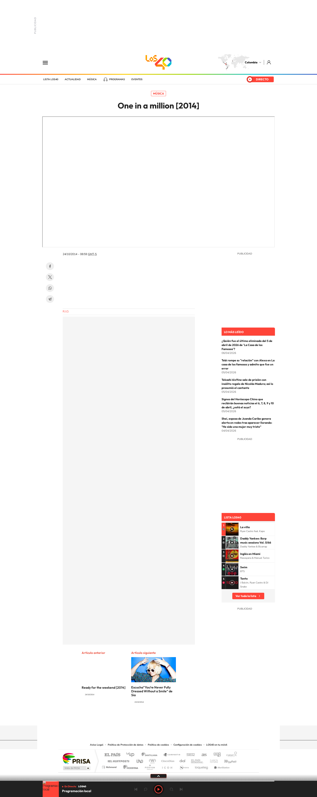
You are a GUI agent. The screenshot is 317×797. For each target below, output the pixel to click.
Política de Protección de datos (125, 744)
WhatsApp (50, 288)
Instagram (150, 717)
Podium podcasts (150, 766)
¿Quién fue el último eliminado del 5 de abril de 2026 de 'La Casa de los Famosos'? (247, 345)
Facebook (50, 266)
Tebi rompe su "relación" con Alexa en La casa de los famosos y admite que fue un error (248, 364)
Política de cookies (158, 744)
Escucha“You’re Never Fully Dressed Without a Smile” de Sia (151, 691)
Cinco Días (167, 760)
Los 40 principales (131, 755)
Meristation (221, 766)
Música (92, 79)
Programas (117, 79)
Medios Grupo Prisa (76, 768)
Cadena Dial (183, 760)
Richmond (110, 766)
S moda (183, 766)
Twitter (50, 277)
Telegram (50, 299)
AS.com (202, 755)
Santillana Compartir (172, 755)
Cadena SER (189, 755)
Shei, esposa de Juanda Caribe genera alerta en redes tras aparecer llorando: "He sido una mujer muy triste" (247, 423)
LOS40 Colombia (158, 62)
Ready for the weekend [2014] (104, 687)
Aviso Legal (96, 744)
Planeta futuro (212, 760)
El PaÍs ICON (167, 766)
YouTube (158, 717)
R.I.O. (66, 311)
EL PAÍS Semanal (197, 760)
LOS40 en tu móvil (216, 744)
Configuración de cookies (187, 744)
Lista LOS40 (50, 79)
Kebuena (227, 760)
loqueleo (202, 766)
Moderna (129, 766)
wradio (152, 760)
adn (215, 755)
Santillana (151, 755)
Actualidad (73, 79)
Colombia (251, 62)
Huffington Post (118, 760)
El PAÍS (112, 755)
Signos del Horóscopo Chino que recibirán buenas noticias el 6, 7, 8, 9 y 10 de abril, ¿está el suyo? (248, 403)
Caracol (230, 755)
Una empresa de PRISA (76, 758)
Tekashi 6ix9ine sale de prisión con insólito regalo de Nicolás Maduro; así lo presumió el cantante (247, 384)
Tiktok (142, 717)
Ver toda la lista (246, 596)
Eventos (137, 79)
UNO (140, 760)
